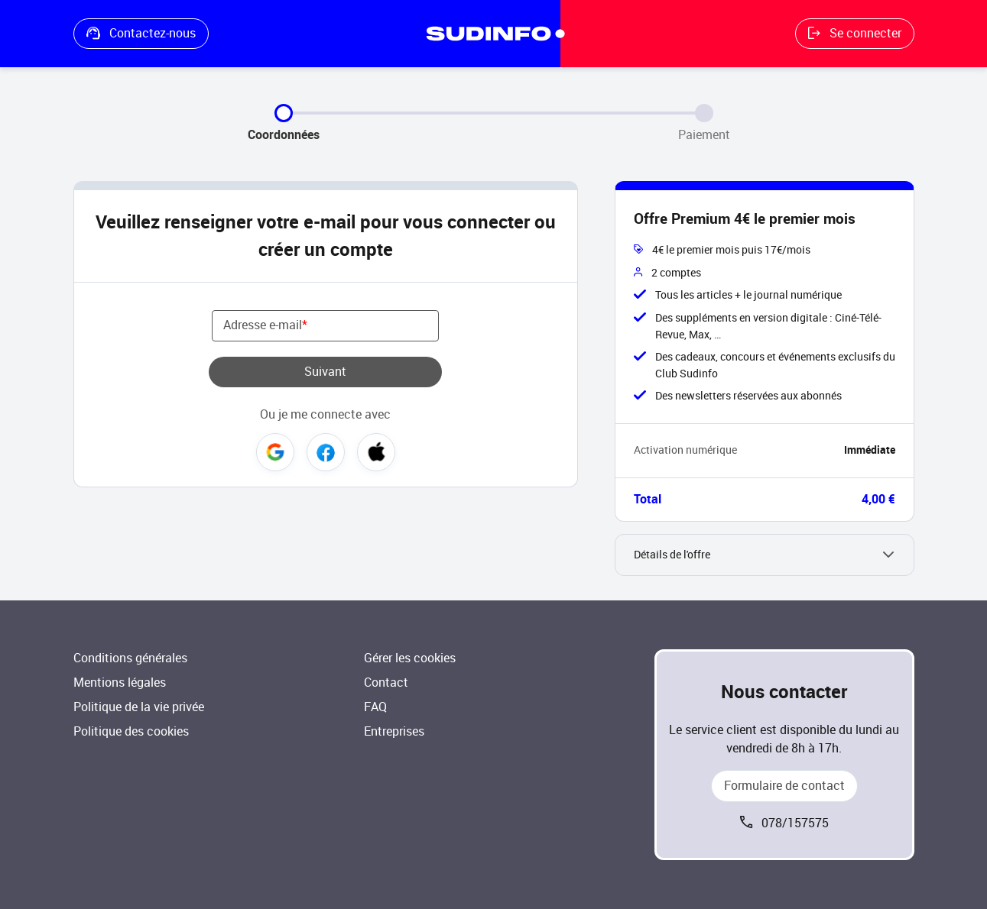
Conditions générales (130, 658)
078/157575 (795, 823)
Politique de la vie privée (138, 707)
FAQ (375, 707)
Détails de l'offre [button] (672, 554)
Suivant (325, 371)
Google (275, 452)
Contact (386, 682)
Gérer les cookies (410, 658)
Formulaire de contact (784, 785)
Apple (376, 452)
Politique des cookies (131, 731)
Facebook (326, 452)
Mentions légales (119, 682)
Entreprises (394, 731)
